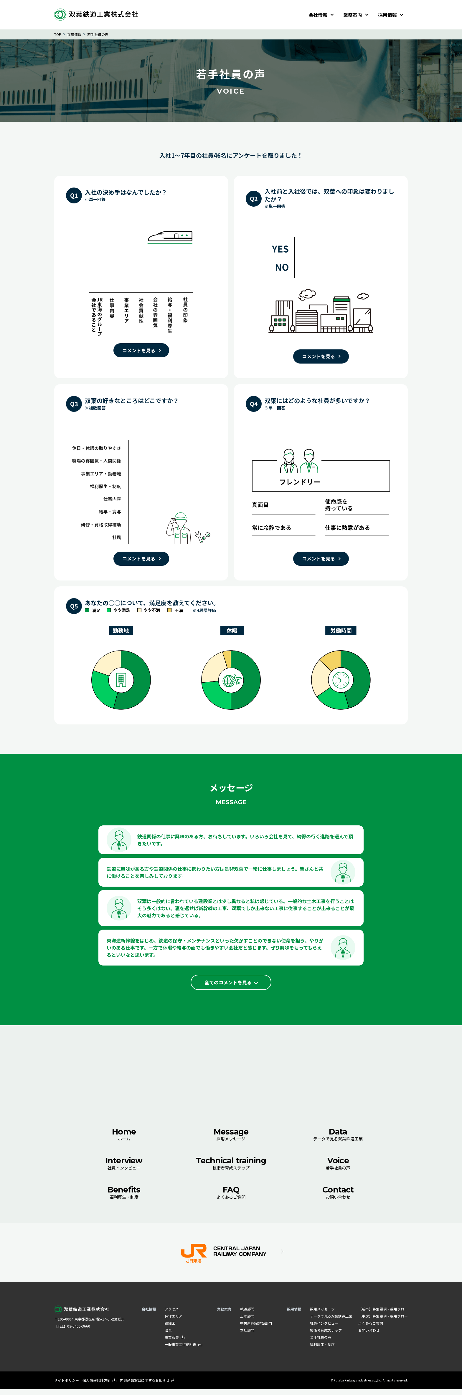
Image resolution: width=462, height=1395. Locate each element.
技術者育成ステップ (230, 1168)
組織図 (170, 1328)
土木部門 (247, 1321)
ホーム (123, 1139)
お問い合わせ (338, 1198)
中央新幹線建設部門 (256, 1328)
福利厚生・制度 (123, 1198)
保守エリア (173, 1321)
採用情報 (387, 14)
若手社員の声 (338, 1168)
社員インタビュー (123, 1168)
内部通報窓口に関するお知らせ (147, 1386)
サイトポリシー (66, 1386)
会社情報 (317, 14)
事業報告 (174, 1343)
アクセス (172, 1314)
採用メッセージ (230, 1139)
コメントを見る (138, 350)
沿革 (168, 1335)
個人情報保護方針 (99, 1386)
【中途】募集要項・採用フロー (383, 1321)
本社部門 (247, 1335)
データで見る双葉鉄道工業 (338, 1139)
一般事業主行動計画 (183, 1350)
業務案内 (352, 14)
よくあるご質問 (230, 1198)
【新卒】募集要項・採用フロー (383, 1314)
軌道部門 (247, 1314)
